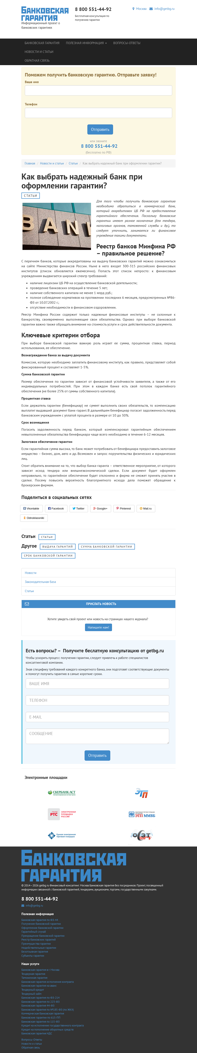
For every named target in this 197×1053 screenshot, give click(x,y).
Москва (139, 9)
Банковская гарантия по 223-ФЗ (40, 1002)
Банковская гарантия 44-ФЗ (37, 1005)
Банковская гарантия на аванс (39, 985)
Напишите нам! (98, 627)
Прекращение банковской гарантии (42, 936)
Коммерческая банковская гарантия (42, 1013)
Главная (30, 163)
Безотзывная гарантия (34, 951)
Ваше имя (32, 82)
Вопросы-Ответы (126, 43)
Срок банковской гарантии (48, 555)
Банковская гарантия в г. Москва (40, 970)
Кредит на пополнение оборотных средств (47, 1029)
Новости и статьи (39, 52)
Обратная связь (37, 60)
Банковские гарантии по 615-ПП (40, 1017)
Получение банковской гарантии (41, 924)
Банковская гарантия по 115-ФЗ (40, 1021)
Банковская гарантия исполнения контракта (47, 982)
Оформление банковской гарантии (42, 928)
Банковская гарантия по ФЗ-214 (40, 997)
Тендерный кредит (32, 990)
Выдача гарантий (57, 546)
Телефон (31, 104)
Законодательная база (40, 582)
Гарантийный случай (33, 932)
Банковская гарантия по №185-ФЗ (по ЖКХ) (47, 1009)
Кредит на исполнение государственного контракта (52, 1025)
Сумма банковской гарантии (106, 546)
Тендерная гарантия (33, 974)
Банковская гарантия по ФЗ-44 (39, 920)
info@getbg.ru (162, 9)
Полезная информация (86, 43)
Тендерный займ (31, 994)
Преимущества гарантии (36, 943)
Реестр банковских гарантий (38, 939)
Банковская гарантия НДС (36, 1033)
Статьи (73, 163)
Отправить (100, 129)
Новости (30, 573)
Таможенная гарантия (34, 978)
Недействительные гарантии (38, 948)
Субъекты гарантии (32, 955)
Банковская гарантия (42, 43)
